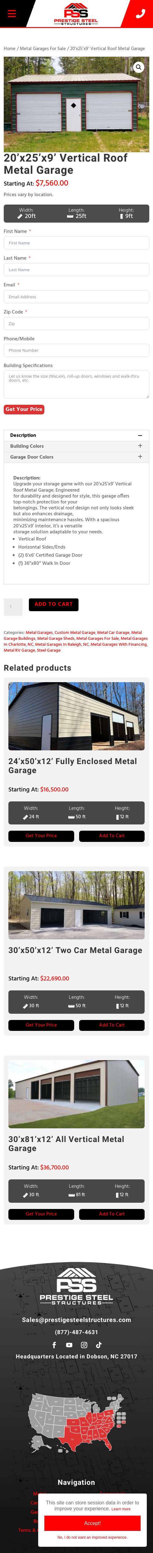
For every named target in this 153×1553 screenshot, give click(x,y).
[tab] (76, 435)
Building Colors (76, 446)
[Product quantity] (13, 607)
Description (76, 436)
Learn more (120, 1509)
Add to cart (53, 604)
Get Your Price (24, 409)
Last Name (15, 259)
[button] (138, 67)
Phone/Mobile (19, 339)
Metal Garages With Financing (119, 644)
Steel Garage (49, 650)
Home (10, 49)
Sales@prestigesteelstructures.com (76, 1319)
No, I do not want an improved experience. (92, 1537)
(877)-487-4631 (76, 1332)
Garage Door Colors (76, 457)
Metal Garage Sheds (55, 638)
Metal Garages (39, 632)
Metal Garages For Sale (43, 49)
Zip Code (13, 312)
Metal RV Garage (19, 650)
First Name (15, 232)
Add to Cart (112, 836)
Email (9, 285)
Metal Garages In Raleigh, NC (62, 644)
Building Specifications (28, 366)
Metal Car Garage (113, 632)
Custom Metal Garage (75, 632)
